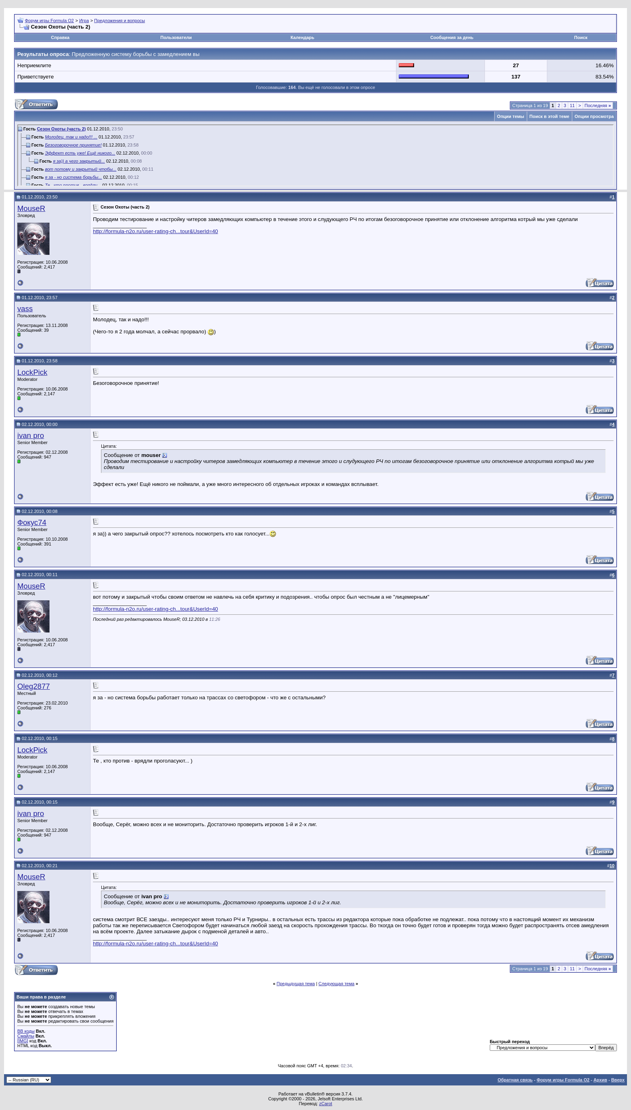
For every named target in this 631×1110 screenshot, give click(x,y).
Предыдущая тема (295, 983)
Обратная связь (514, 1079)
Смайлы (25, 1036)
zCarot (325, 1103)
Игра (84, 20)
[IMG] (22, 1040)
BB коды (26, 1031)
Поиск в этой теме (549, 116)
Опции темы (510, 116)
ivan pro (30, 435)
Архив (600, 1079)
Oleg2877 (33, 686)
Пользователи (176, 37)
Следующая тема (336, 983)
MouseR (31, 208)
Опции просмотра (594, 116)
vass (25, 308)
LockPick (32, 372)
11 (572, 105)
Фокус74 (31, 522)
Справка (60, 37)
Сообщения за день (451, 37)
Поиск (581, 37)
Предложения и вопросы (119, 20)
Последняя (598, 105)
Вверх (618, 1079)
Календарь (302, 37)
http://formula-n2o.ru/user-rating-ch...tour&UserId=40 (155, 231)
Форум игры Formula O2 (49, 20)
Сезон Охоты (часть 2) (61, 128)
